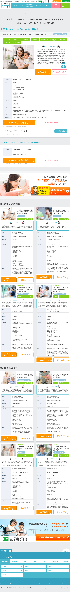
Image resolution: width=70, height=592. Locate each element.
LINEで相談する (66, 1)
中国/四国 (55, 561)
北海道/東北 (5, 561)
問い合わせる (21, 123)
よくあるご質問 (26, 1)
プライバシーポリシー (22, 587)
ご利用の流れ (38, 5)
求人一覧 (34, 583)
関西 (45, 561)
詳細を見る (27, 279)
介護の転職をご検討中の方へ (29, 5)
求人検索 (22, 5)
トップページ (4, 583)
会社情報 (9, 587)
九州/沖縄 (65, 561)
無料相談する (56, 1)
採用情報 (14, 587)
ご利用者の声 (43, 583)
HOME (15, 5)
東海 (35, 561)
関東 (25, 561)
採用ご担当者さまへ (55, 583)
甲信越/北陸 (15, 561)
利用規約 (30, 587)
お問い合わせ (2, 587)
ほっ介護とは (46, 5)
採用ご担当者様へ (34, 1)
